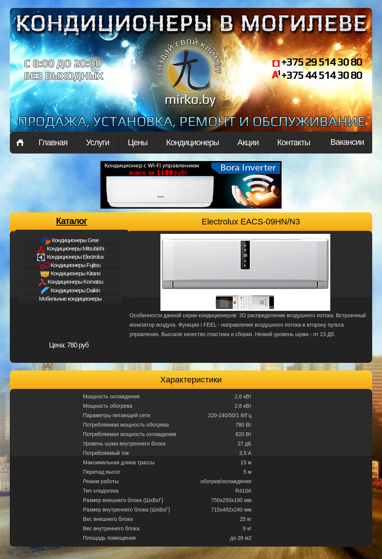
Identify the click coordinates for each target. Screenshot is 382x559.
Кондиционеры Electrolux (70, 257)
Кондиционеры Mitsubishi (70, 249)
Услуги (97, 142)
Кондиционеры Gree (70, 240)
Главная (20, 143)
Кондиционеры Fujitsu (70, 265)
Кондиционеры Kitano (70, 274)
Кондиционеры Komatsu (70, 282)
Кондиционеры (192, 142)
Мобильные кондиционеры (70, 298)
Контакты (293, 142)
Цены (137, 142)
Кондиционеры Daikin (70, 291)
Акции (248, 142)
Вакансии (347, 142)
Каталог (71, 221)
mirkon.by (189, 78)
